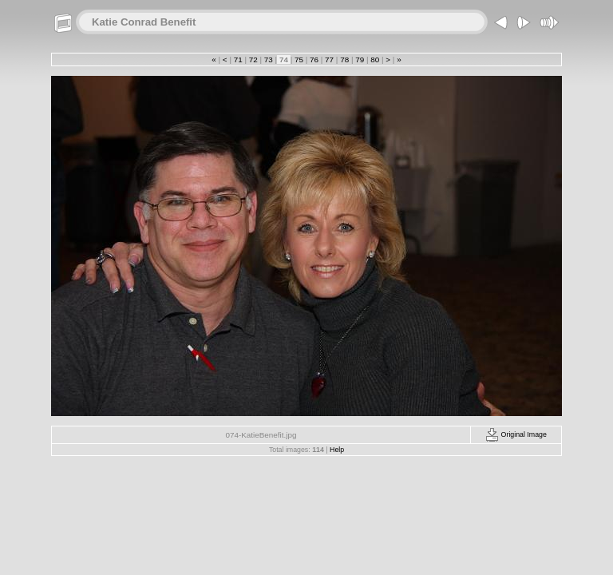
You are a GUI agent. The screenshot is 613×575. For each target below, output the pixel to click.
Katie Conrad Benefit (144, 22)
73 (268, 59)
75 (298, 59)
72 (253, 59)
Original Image (516, 434)
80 (375, 59)
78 (344, 59)
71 (237, 59)
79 (359, 59)
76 (313, 59)
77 (328, 59)
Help (337, 450)
